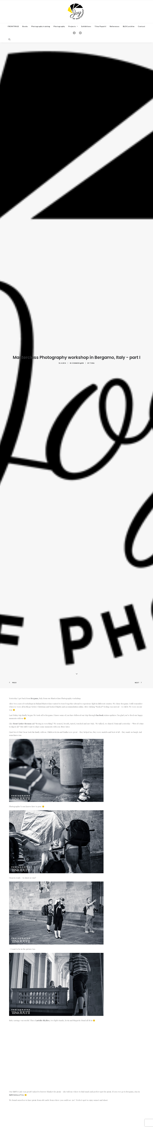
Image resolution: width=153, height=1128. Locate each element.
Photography (59, 26)
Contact (141, 26)
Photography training (40, 26)
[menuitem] (13, 26)
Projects (73, 26)
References (114, 26)
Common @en (78, 332)
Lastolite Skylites (42, 959)
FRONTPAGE (13, 26)
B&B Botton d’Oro (16, 1033)
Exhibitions (86, 26)
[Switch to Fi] (79, 33)
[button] (10, 39)
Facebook (99, 654)
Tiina (92, 332)
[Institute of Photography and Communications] (76, 11)
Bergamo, (35, 637)
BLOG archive (128, 26)
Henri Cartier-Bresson (22, 662)
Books (25, 26)
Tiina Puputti (100, 26)
